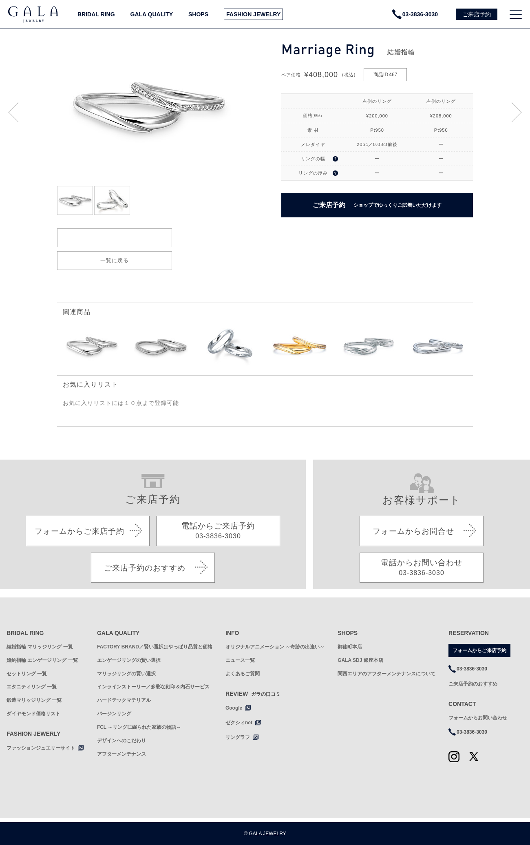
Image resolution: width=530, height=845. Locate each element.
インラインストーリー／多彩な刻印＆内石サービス (153, 687)
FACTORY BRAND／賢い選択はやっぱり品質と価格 (154, 647)
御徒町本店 (350, 647)
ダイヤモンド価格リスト (33, 714)
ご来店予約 (377, 205)
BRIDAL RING (96, 14)
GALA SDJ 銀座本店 (360, 660)
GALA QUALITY (151, 14)
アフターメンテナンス (121, 754)
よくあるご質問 (242, 674)
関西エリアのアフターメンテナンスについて (386, 674)
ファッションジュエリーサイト (41, 748)
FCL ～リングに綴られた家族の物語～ (139, 727)
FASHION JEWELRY (253, 14)
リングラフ (237, 737)
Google (233, 708)
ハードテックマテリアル (124, 700)
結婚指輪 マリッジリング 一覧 (40, 647)
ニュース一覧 (240, 660)
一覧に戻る (114, 260)
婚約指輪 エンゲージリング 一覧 (42, 660)
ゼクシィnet (238, 723)
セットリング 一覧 (27, 674)
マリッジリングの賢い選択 (126, 674)
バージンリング (114, 714)
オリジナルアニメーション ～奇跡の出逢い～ (275, 647)
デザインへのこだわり (121, 740)
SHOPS (198, 14)
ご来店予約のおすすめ (472, 684)
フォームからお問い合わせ (477, 718)
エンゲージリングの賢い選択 (129, 660)
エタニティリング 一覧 (32, 687)
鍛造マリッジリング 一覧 (34, 700)
